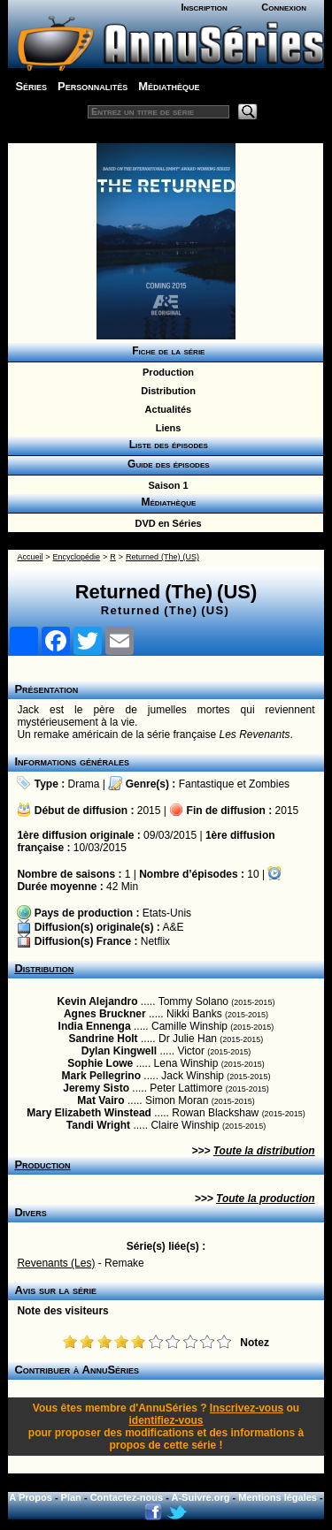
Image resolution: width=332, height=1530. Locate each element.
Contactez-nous (127, 1497)
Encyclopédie (77, 556)
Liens (166, 427)
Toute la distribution (264, 1151)
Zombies (269, 784)
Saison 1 (165, 485)
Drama (84, 784)
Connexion (283, 7)
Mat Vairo (100, 1100)
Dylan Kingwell (119, 1051)
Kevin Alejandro (98, 1001)
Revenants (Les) (56, 1263)
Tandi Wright (98, 1125)
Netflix (155, 941)
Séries (31, 86)
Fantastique (207, 784)
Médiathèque (168, 86)
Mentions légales (277, 1497)
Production (165, 372)
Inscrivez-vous (246, 1408)
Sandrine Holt (103, 1038)
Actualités (165, 409)
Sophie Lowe (100, 1063)
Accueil (29, 556)
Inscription (204, 7)
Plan (71, 1497)
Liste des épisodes (165, 444)
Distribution (165, 390)
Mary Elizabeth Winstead (89, 1113)
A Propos (30, 1497)
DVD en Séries (165, 523)
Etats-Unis (167, 913)
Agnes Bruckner (105, 1014)
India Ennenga (94, 1026)
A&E (172, 927)
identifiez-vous (165, 1420)
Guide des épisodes (165, 464)
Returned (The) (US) (162, 556)
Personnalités (92, 86)
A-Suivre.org (201, 1497)
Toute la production (265, 1198)
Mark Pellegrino (101, 1075)
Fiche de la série (166, 351)
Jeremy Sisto (96, 1088)
